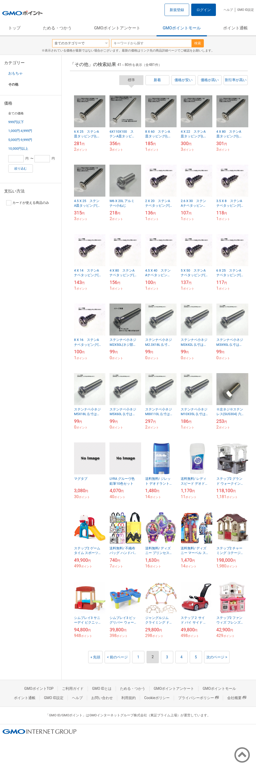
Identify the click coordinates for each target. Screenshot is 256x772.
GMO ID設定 (245, 10)
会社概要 (236, 698)
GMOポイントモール (182, 28)
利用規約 (128, 698)
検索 (197, 43)
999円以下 (16, 122)
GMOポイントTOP (38, 688)
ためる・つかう (57, 28)
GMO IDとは (102, 688)
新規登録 (177, 10)
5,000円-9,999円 (20, 140)
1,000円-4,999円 (20, 131)
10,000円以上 (18, 148)
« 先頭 (95, 657)
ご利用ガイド (73, 688)
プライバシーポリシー (198, 698)
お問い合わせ (102, 698)
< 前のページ (117, 657)
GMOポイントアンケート (117, 28)
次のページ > (216, 657)
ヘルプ (228, 10)
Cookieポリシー (157, 698)
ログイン (203, 10)
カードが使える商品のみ (27, 202)
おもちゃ (15, 73)
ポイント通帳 (235, 28)
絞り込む (20, 168)
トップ (14, 28)
